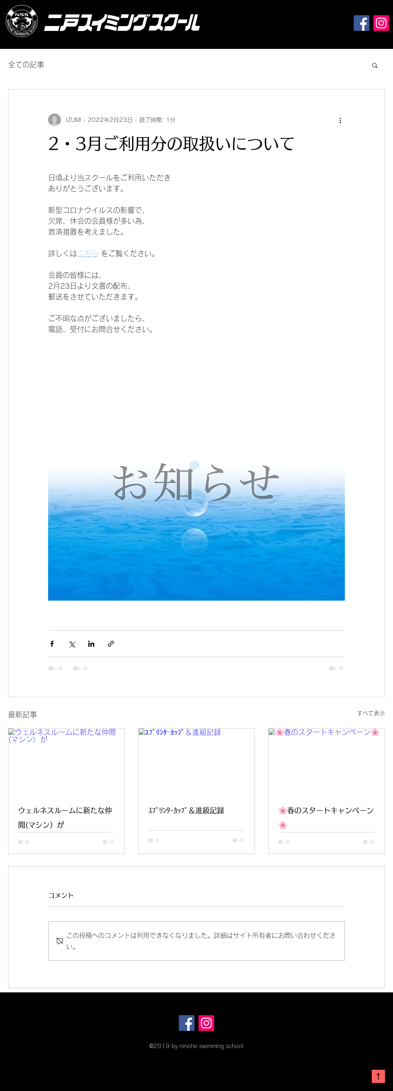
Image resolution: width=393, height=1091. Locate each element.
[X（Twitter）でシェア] (71, 644)
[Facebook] (361, 23)
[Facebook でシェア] (52, 644)
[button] (375, 65)
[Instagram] (381, 23)
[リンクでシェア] (111, 644)
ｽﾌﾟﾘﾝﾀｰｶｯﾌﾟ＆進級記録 (186, 810)
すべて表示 (371, 713)
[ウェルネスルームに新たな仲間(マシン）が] (66, 761)
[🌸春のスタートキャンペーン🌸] (327, 761)
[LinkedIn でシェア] (91, 644)
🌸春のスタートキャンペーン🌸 (326, 817)
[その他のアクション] (340, 120)
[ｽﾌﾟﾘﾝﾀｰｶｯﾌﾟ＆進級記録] (197, 761)
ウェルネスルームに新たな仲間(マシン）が (65, 817)
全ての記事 (26, 64)
